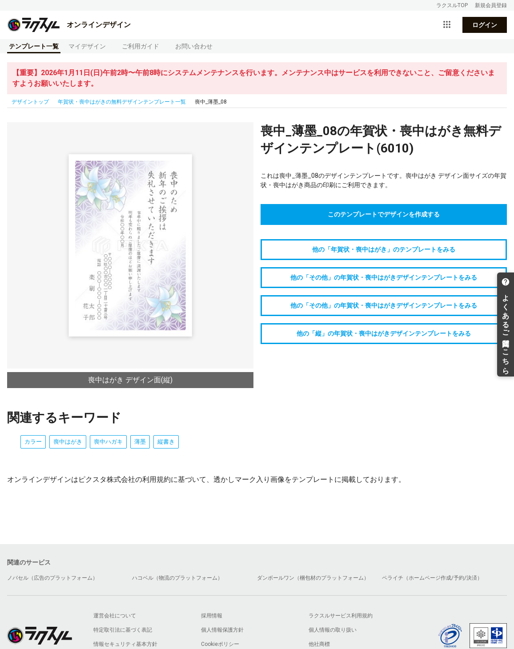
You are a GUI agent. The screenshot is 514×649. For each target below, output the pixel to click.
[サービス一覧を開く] (447, 25)
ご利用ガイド (140, 46)
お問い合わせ (194, 46)
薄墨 (140, 441)
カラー (33, 441)
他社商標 (319, 644)
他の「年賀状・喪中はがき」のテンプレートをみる (383, 249)
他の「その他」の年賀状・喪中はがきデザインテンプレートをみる (383, 277)
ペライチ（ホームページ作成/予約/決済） (432, 578)
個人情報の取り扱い (333, 630)
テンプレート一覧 (34, 46)
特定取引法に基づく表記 (122, 630)
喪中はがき (67, 441)
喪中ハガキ (108, 441)
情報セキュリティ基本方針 (125, 644)
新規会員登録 (491, 5)
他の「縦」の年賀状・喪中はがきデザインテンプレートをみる (384, 333)
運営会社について (114, 616)
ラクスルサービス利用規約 (341, 616)
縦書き (166, 441)
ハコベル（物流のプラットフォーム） (177, 578)
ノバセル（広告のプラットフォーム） (52, 578)
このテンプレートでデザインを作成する (384, 214)
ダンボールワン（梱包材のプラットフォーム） (313, 578)
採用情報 (211, 616)
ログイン (484, 24)
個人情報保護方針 (222, 630)
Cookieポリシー (220, 644)
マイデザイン (87, 46)
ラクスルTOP (452, 5)
